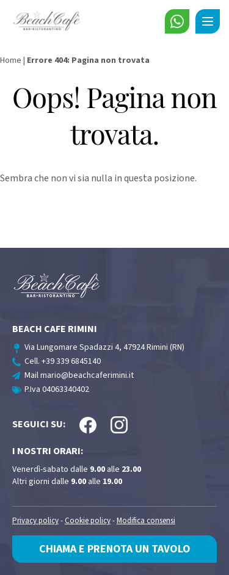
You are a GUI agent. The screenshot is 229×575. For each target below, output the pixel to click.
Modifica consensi (146, 521)
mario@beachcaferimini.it (87, 375)
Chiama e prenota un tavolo (115, 549)
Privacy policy (35, 521)
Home (10, 60)
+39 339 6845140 (71, 361)
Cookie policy (88, 521)
